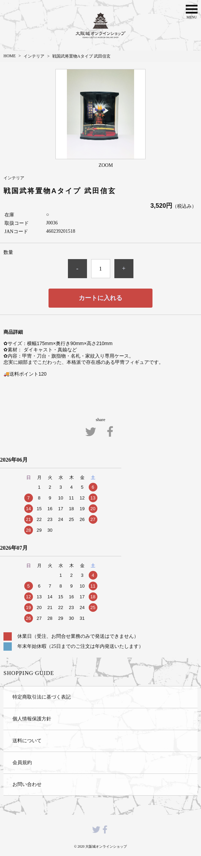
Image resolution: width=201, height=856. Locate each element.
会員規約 (22, 762)
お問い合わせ (27, 784)
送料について (27, 740)
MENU (192, 11)
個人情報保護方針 (31, 718)
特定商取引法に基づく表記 (41, 697)
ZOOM (105, 165)
